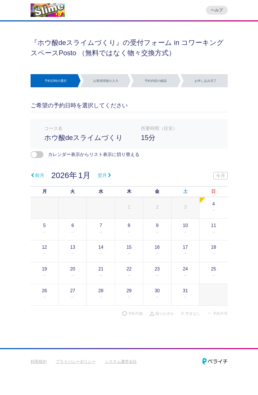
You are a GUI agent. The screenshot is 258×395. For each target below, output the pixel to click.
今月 (220, 175)
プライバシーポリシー (76, 361)
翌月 (104, 175)
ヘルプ (217, 10)
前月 (37, 175)
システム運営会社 (121, 361)
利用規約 (39, 361)
